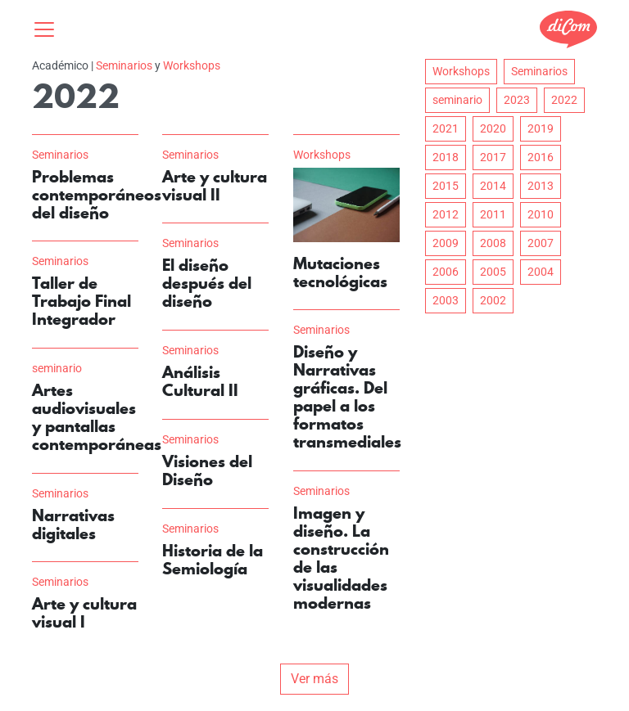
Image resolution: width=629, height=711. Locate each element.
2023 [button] (517, 99)
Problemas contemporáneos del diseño (96, 194)
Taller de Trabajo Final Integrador (81, 301)
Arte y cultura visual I (84, 612)
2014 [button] (493, 185)
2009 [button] (445, 243)
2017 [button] (493, 157)
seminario (57, 368)
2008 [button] (493, 243)
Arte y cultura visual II (214, 185)
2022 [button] (564, 99)
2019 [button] (540, 128)
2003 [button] (445, 300)
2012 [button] (445, 214)
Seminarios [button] (539, 71)
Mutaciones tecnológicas (340, 272)
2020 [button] (493, 128)
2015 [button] (445, 185)
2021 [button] (445, 128)
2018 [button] (445, 157)
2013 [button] (540, 185)
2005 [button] (493, 271)
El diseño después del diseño (206, 283)
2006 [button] (445, 271)
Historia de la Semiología (212, 559)
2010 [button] (540, 214)
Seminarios (124, 65)
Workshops (191, 65)
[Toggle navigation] (49, 29)
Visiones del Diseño (207, 470)
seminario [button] (457, 99)
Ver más (314, 678)
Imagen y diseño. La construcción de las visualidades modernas (341, 558)
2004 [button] (540, 271)
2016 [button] (540, 157)
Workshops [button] (461, 71)
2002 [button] (493, 300)
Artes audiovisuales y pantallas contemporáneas (96, 417)
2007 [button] (540, 243)
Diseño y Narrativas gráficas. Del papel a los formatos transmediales (347, 396)
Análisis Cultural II (200, 381)
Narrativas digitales (73, 524)
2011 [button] (493, 214)
